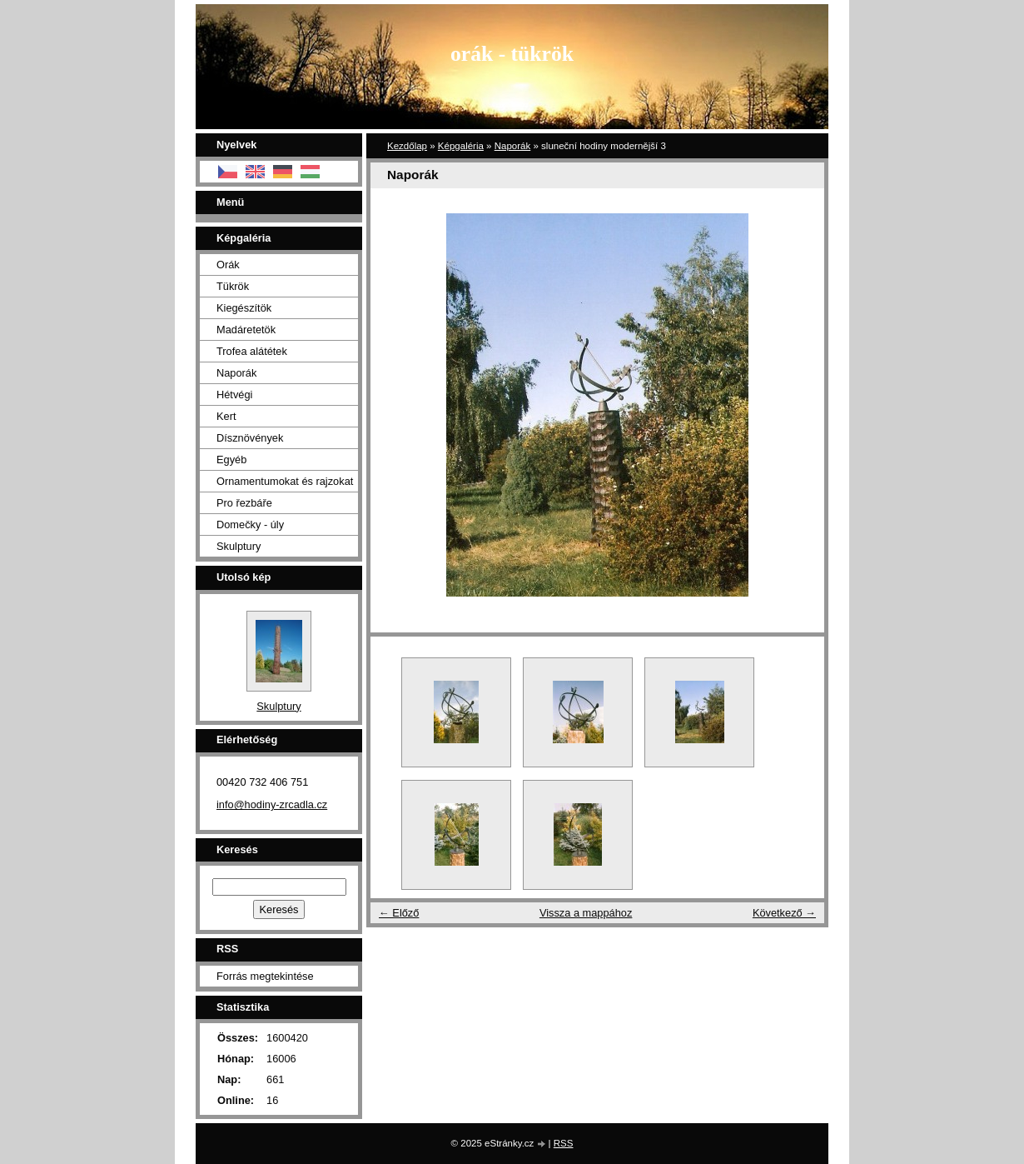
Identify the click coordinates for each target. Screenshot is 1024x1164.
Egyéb (231, 459)
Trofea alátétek (251, 351)
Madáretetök (246, 329)
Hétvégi (234, 394)
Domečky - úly (250, 524)
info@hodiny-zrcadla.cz (271, 804)
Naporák (513, 146)
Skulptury (238, 546)
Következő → (784, 913)
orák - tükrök (512, 54)
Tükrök (232, 286)
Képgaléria (461, 146)
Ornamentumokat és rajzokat (284, 481)
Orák (228, 264)
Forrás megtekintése (265, 976)
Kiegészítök (243, 308)
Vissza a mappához (585, 913)
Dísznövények (249, 438)
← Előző (399, 913)
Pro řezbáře (244, 503)
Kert (226, 416)
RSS (564, 1143)
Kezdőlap (407, 146)
